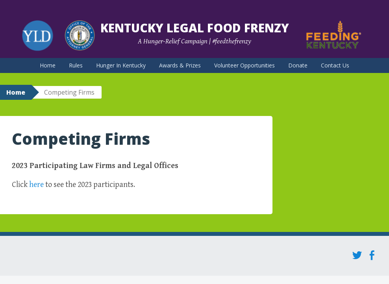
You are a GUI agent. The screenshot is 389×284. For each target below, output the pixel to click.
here (36, 184)
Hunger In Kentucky (121, 65)
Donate (297, 65)
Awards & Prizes (180, 65)
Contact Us (335, 65)
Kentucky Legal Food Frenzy (194, 28)
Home (48, 65)
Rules (76, 65)
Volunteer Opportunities (244, 65)
